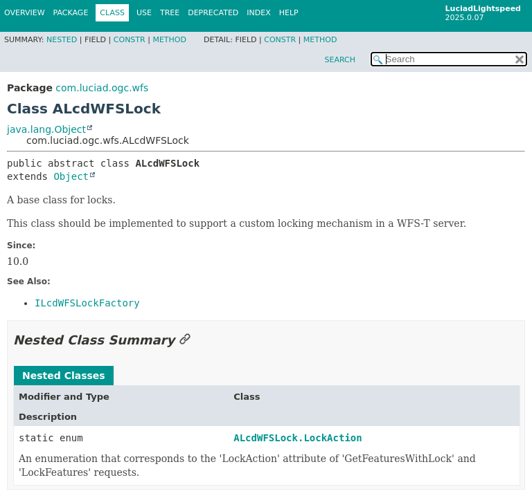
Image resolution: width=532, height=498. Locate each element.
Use (144, 12)
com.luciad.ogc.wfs (101, 87)
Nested (61, 39)
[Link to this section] (184, 340)
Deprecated (213, 12)
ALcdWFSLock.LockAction (297, 437)
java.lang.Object (46, 129)
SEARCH (339, 59)
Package (71, 12)
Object (71, 176)
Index (258, 12)
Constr (129, 39)
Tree (169, 12)
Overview (24, 12)
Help (289, 12)
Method (169, 39)
